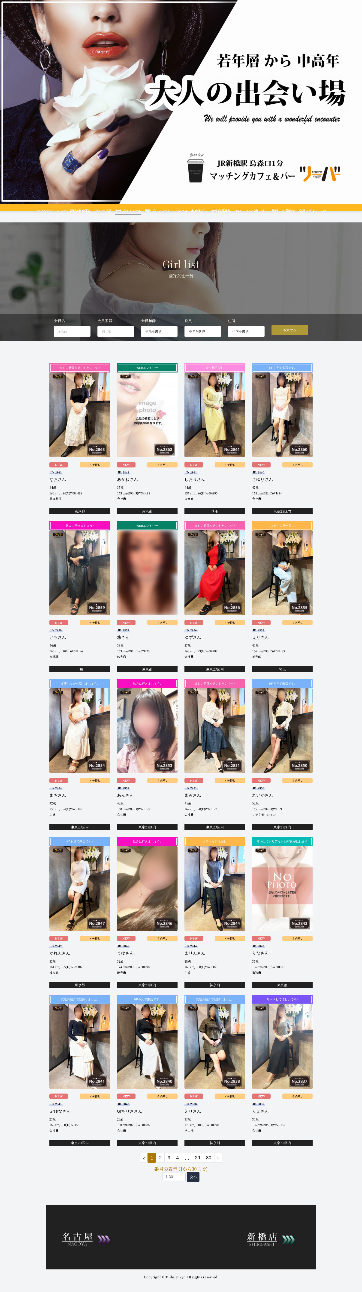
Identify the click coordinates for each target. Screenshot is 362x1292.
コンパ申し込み (251, 211)
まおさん (57, 803)
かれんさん (59, 961)
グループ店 (107, 211)
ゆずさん (192, 645)
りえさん (260, 1119)
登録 (269, 211)
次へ (193, 1185)
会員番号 (104, 328)
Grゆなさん (60, 1119)
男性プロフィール (159, 211)
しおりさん (194, 487)
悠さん (123, 645)
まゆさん (125, 961)
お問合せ (282, 211)
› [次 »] (218, 1165)
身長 (188, 328)
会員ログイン (301, 211)
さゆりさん (262, 487)
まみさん (192, 803)
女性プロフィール (131, 211)
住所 (231, 328)
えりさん (260, 645)
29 (197, 1165)
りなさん (260, 961)
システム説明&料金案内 (80, 211)
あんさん (125, 803)
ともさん (57, 645)
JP (317, 211)
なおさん (57, 487)
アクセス (181, 211)
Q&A (234, 211)
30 (208, 1165)
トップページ (51, 211)
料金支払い (197, 211)
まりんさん (194, 961)
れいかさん (262, 803)
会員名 (59, 328)
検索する (289, 338)
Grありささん (129, 1119)
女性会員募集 (218, 211)
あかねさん (127, 487)
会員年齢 (148, 328)
